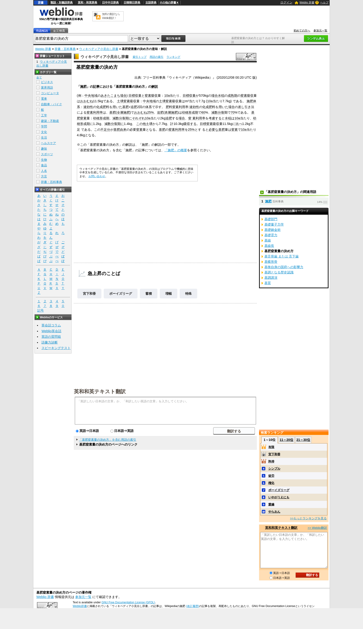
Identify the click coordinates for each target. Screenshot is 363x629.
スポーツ (47, 154)
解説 (154, 86)
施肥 (83, 86)
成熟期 (232, 95)
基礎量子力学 (274, 224)
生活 (44, 137)
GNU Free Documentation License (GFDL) (128, 602)
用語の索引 (156, 57)
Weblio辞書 (80, 606)
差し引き (244, 107)
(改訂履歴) (192, 606)
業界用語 (47, 87)
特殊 (188, 293)
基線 (267, 240)
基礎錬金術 (272, 230)
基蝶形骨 (270, 261)
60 (203, 112)
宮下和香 (89, 293)
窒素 (148, 95)
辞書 (41, 2)
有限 (271, 447)
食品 (44, 165)
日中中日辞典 (110, 2)
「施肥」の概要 (175, 150)
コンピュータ (50, 93)
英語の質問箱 (51, 336)
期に (128, 118)
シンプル (274, 468)
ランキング (173, 57)
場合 (123, 95)
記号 (40, 310)
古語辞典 (150, 2)
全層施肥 (123, 112)
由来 (123, 129)
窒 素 (192, 118)
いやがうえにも (278, 497)
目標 (131, 95)
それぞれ (138, 118)
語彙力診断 (49, 342)
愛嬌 (271, 504)
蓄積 (148, 293)
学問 (44, 126)
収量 (138, 95)
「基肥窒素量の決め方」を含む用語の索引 (107, 439)
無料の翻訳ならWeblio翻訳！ (111, 16)
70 (233, 112)
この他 (141, 124)
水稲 (221, 95)
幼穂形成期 (190, 112)
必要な (213, 129)
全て (39, 77)
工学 (44, 115)
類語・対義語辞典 (61, 2)
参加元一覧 (320, 30)
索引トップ (140, 57)
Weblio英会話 (51, 331)
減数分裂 (217, 112)
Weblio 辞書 (307, 2)
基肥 (125, 107)
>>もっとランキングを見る (308, 518)
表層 (168, 112)
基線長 (269, 246)
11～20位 (286, 440)
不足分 (105, 129)
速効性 (88, 107)
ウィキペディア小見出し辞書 (98, 49)
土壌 (120, 101)
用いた (117, 107)
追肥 (134, 107)
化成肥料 (102, 107)
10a (167, 95)
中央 (87, 95)
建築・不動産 (50, 121)
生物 (44, 159)
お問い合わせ (96, 176)
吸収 (154, 95)
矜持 (271, 461)
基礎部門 (270, 219)
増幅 (168, 293)
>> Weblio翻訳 (317, 528)
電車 (44, 98)
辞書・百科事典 (65, 49)
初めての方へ (302, 30)
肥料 (169, 107)
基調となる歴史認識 (279, 272)
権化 (271, 483)
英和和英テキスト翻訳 (100, 391)
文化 (44, 132)
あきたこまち (110, 95)
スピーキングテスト (56, 348)
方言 (44, 176)
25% (150, 112)
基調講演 (270, 277)
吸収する (190, 124)
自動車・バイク (51, 104)
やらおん (274, 511)
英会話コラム (51, 325)
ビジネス (47, 82)
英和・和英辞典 (87, 2)
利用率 (183, 107)
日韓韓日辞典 (132, 2)
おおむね (86, 101)
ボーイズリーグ (120, 293)
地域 (94, 95)
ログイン (286, 2)
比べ (239, 124)
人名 (44, 171)
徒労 (271, 475)
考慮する (215, 118)
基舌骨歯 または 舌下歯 (281, 256)
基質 (267, 283)
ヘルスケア (48, 143)
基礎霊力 (270, 235)
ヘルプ (324, 2)
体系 (148, 107)
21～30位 (303, 440)
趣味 (44, 148)
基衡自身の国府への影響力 (283, 267)
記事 (96, 86)
